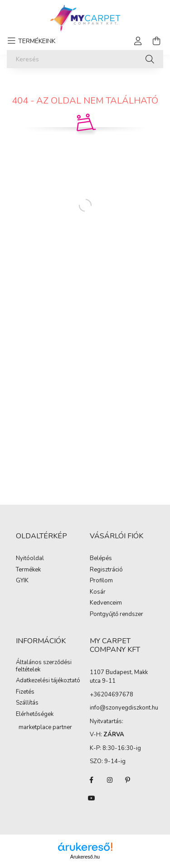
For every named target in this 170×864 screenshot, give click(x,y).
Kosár (98, 592)
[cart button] (156, 41)
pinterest (128, 780)
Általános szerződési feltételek (44, 666)
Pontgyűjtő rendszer (116, 614)
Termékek (28, 570)
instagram (110, 780)
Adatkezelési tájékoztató (48, 681)
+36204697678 (111, 694)
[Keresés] (85, 59)
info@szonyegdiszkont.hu (124, 708)
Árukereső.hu (85, 856)
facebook (92, 780)
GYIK (22, 581)
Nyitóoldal (30, 558)
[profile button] (138, 41)
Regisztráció (106, 570)
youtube (92, 798)
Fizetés (25, 692)
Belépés (101, 558)
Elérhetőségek (34, 714)
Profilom (101, 581)
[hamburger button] (30, 41)
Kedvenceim (106, 603)
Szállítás (27, 703)
